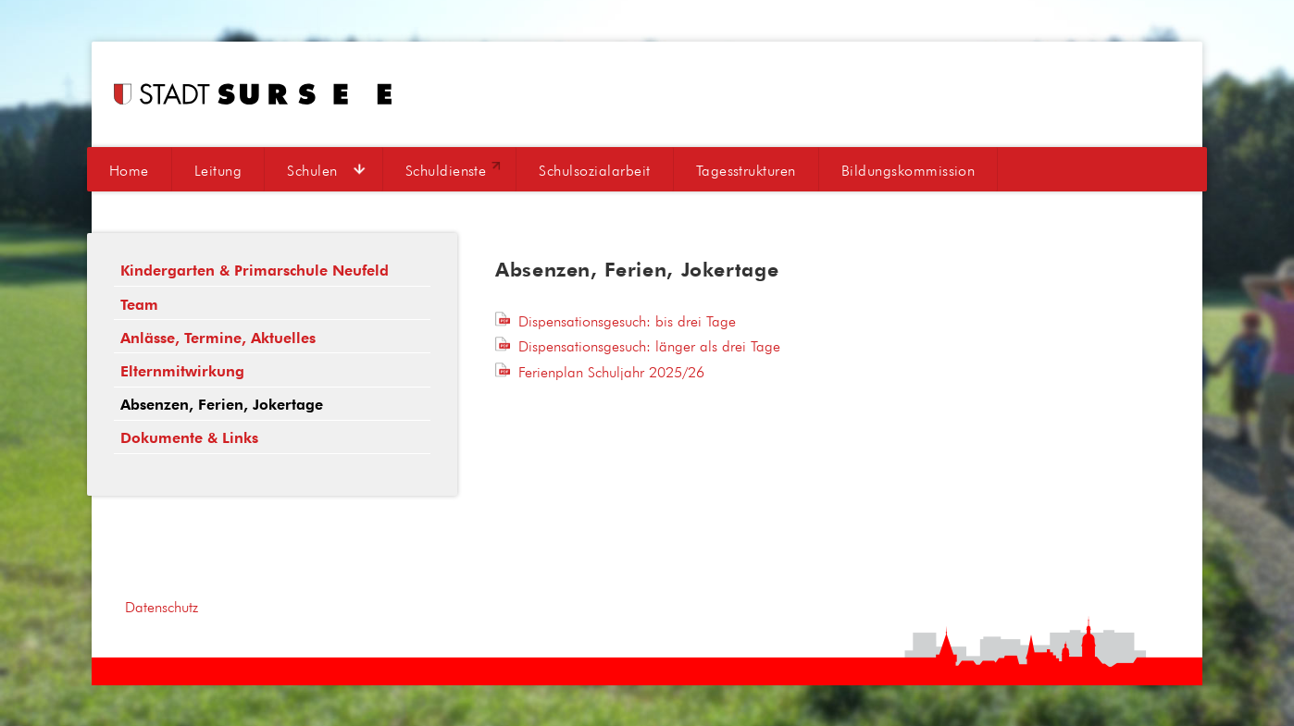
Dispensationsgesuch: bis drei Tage (627, 321)
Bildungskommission (908, 170)
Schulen (312, 170)
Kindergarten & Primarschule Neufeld (254, 270)
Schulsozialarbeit (594, 170)
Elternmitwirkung (182, 371)
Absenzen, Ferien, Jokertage (221, 404)
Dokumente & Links (189, 438)
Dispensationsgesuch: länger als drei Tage (649, 346)
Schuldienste (446, 170)
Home (129, 170)
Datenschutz (161, 606)
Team (139, 304)
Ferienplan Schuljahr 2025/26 (611, 372)
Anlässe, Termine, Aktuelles (218, 338)
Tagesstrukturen (746, 170)
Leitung (218, 170)
